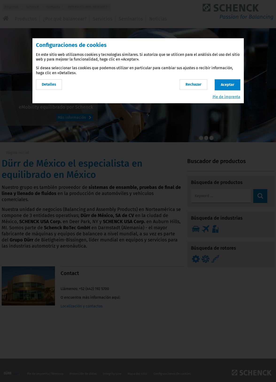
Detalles (49, 84)
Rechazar (193, 84)
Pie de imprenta (226, 97)
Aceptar (227, 84)
